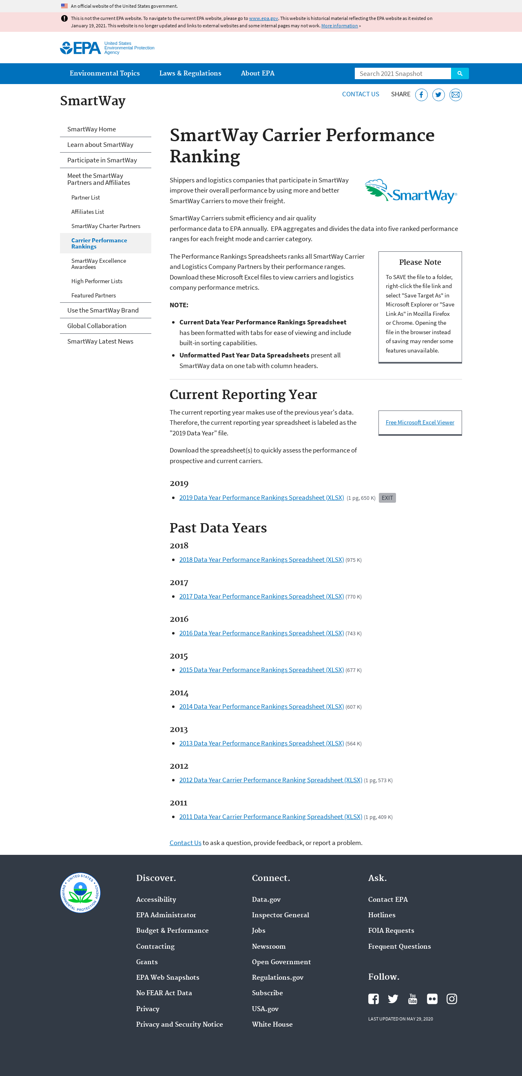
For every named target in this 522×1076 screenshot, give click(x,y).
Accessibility (156, 900)
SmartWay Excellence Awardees (98, 264)
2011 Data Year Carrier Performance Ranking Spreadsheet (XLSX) (271, 816)
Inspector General (280, 915)
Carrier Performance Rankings (99, 243)
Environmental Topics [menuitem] (105, 74)
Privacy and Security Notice (179, 1025)
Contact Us (360, 93)
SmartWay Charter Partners (105, 226)
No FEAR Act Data (164, 993)
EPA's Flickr (432, 999)
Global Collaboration (96, 325)
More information (339, 25)
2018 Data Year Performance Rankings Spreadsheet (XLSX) (261, 559)
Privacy (147, 1009)
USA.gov (265, 1009)
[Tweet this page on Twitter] (438, 95)
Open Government (281, 962)
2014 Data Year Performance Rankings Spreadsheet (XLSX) (261, 706)
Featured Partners (93, 295)
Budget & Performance (172, 931)
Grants (147, 962)
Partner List (85, 197)
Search (460, 73)
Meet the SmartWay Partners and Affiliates (98, 179)
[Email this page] (455, 95)
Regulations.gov (277, 978)
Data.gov (266, 900)
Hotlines (382, 915)
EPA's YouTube (412, 999)
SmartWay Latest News (100, 341)
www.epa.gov (263, 18)
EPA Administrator (166, 915)
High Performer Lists (96, 281)
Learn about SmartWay (100, 144)
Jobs (258, 931)
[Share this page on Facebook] (421, 95)
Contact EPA (388, 900)
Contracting (155, 947)
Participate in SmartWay (102, 159)
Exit (387, 497)
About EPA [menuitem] (257, 74)
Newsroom (269, 947)
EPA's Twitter (393, 999)
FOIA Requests (391, 931)
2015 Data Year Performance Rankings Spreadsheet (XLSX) (261, 669)
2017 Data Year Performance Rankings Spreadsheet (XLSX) (261, 596)
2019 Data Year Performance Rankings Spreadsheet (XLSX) (261, 497)
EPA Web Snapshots (167, 978)
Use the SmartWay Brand (103, 310)
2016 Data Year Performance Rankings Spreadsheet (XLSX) (261, 632)
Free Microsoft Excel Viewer (420, 422)
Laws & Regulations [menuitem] (190, 74)
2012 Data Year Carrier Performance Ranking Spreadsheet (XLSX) (271, 779)
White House (272, 1025)
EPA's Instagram (452, 999)
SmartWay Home (91, 128)
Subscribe (267, 993)
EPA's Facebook (373, 999)
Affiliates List (87, 211)
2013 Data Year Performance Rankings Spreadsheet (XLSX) (261, 743)
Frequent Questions (399, 947)
